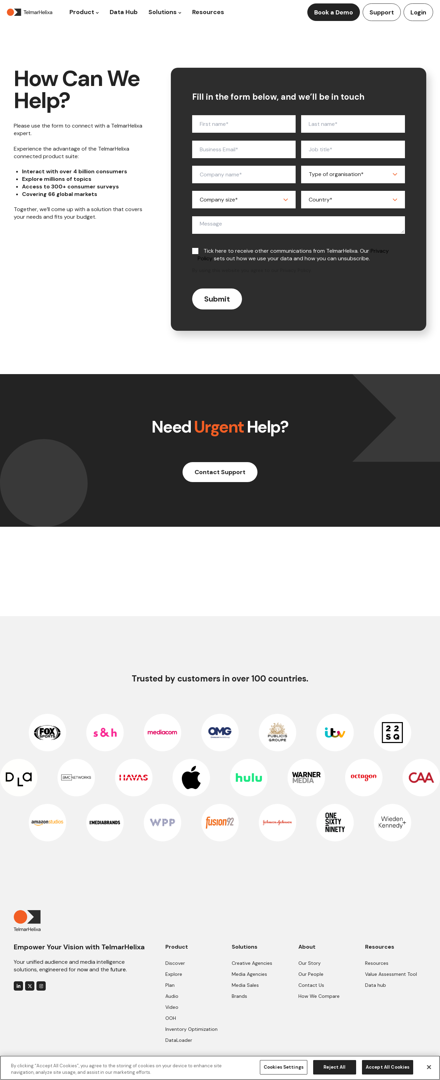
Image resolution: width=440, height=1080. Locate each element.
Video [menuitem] (171, 1007)
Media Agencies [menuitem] (249, 974)
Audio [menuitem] (171, 996)
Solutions (162, 12)
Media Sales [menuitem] (245, 985)
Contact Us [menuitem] (311, 985)
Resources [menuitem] (376, 963)
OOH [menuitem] (170, 1018)
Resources (208, 12)
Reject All (334, 1067)
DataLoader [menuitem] (178, 1040)
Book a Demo (333, 12)
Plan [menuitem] (170, 985)
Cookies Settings (284, 1067)
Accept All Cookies (387, 1067)
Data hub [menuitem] (375, 985)
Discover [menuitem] (175, 963)
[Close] (429, 1066)
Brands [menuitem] (239, 996)
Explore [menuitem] (173, 974)
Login (418, 12)
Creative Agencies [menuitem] (252, 963)
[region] (220, 1068)
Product (81, 12)
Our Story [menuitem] (309, 963)
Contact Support (220, 472)
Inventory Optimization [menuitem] (191, 1029)
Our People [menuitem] (310, 974)
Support (382, 12)
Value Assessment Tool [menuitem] (391, 974)
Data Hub (124, 12)
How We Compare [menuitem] (319, 996)
